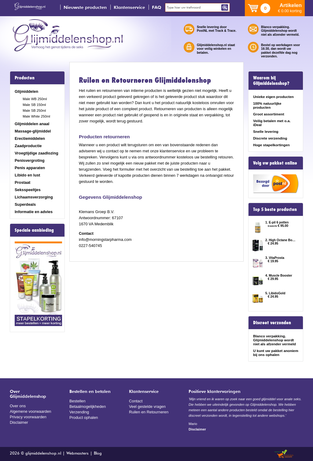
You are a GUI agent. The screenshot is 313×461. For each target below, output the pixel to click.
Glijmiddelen (26, 91)
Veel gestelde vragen (147, 406)
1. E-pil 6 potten (277, 222)
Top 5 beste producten (275, 209)
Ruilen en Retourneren (148, 412)
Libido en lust (27, 175)
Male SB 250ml (34, 110)
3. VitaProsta (274, 258)
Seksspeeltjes (28, 189)
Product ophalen (83, 417)
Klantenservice (129, 7)
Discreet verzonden (272, 322)
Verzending (79, 412)
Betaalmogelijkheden (87, 406)
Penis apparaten (30, 167)
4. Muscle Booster (278, 275)
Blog (98, 454)
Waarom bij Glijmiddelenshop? (271, 80)
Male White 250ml (36, 116)
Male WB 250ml (35, 99)
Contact (135, 401)
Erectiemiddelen (30, 138)
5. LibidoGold (275, 293)
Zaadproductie (28, 145)
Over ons (18, 406)
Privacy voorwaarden (28, 417)
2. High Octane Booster (281, 240)
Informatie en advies (34, 211)
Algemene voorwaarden (30, 411)
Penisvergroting (30, 160)
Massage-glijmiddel (33, 131)
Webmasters (77, 454)
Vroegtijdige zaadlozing (36, 153)
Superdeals (25, 204)
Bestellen (77, 401)
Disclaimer (19, 422)
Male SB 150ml (34, 105)
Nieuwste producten (85, 7)
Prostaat (22, 182)
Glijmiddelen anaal (32, 124)
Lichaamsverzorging (34, 197)
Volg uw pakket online (275, 163)
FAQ (156, 7)
